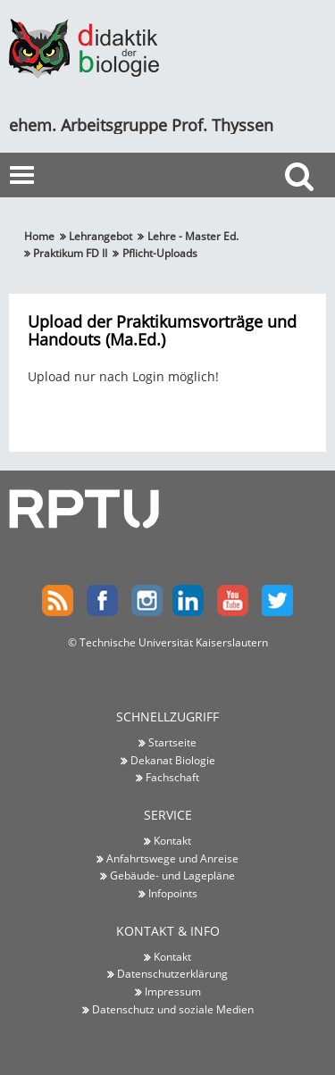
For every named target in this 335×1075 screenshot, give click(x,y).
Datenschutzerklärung (172, 973)
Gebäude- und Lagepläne (172, 875)
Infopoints (172, 893)
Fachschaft (172, 777)
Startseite (172, 742)
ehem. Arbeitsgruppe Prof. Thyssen (141, 125)
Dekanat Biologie (172, 760)
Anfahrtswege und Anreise (172, 858)
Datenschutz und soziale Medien (173, 1009)
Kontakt (172, 840)
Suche (303, 208)
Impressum (173, 991)
